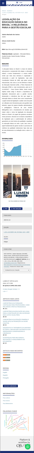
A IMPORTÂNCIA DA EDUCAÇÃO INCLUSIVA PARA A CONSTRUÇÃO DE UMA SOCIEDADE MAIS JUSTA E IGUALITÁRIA (16, 313)
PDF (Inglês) (16, 208)
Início (4, 10)
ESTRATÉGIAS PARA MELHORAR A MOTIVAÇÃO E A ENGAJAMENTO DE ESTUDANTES (14, 339)
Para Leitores (6, 398)
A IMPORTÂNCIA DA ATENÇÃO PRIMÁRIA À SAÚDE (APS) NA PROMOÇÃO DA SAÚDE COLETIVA (16, 321)
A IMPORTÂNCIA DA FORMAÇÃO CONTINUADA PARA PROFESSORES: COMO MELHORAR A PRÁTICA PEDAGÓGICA (16, 305)
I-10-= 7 (5, 291)
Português (6, 378)
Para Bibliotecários (8, 403)
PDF (5, 208)
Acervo (9, 10)
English (5, 372)
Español (5, 375)
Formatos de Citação (12, 270)
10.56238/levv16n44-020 (10, 263)
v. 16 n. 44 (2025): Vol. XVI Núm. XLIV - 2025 (15, 12)
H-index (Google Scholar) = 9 (11, 289)
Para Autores (6, 400)
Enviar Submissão (10, 386)
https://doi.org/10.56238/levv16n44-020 (16, 49)
